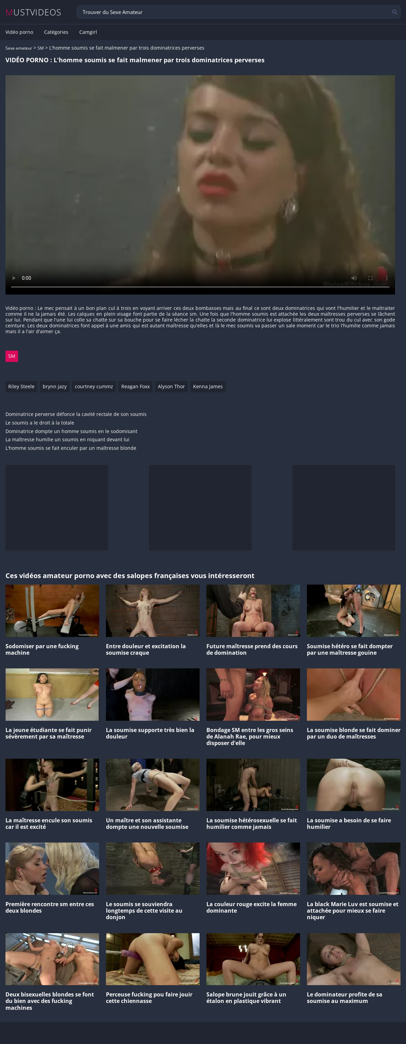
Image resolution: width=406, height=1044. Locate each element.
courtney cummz (94, 386)
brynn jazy (55, 386)
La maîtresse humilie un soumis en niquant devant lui (67, 440)
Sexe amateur (18, 48)
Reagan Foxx (135, 386)
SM (41, 48)
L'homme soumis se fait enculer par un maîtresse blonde (70, 448)
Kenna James (208, 386)
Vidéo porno (19, 32)
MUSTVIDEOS (33, 12)
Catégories (56, 32)
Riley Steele (21, 386)
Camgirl (88, 32)
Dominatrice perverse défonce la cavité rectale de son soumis (76, 414)
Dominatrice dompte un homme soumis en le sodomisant (71, 431)
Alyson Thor (171, 386)
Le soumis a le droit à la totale (39, 423)
